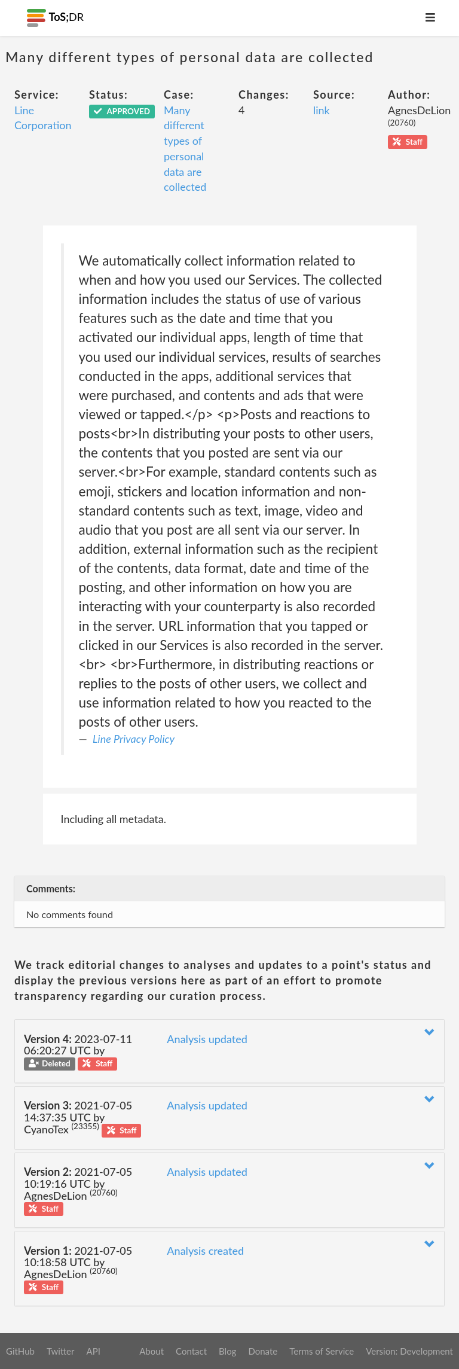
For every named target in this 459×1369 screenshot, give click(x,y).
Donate (262, 1351)
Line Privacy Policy (134, 738)
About (151, 1351)
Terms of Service (321, 1351)
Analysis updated (207, 1038)
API (93, 1351)
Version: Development (409, 1351)
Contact (191, 1351)
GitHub (20, 1351)
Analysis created (205, 1250)
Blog (227, 1351)
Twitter (61, 1351)
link (321, 110)
